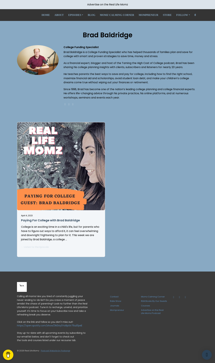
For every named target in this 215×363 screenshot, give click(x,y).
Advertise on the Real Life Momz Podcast (152, 312)
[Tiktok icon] (173, 297)
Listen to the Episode (35, 247)
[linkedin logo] (73, 104)
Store (167, 15)
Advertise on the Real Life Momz (107, 4)
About (59, 15)
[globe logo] (65, 104)
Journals (114, 305)
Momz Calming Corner (117, 15)
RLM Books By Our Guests (154, 301)
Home (46, 15)
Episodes (74, 15)
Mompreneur (148, 15)
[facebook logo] (69, 104)
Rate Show (115, 301)
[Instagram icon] (179, 297)
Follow (182, 15)
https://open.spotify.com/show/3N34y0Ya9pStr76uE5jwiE (49, 325)
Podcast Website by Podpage (55, 350)
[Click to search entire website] (195, 15)
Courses (145, 305)
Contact (114, 296)
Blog (91, 15)
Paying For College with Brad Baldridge (50, 220)
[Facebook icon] (185, 297)
